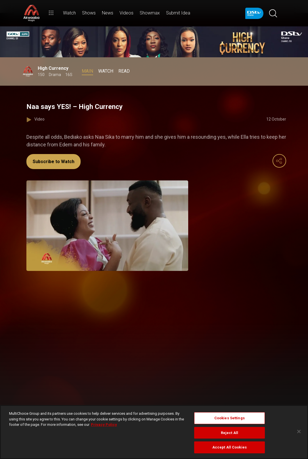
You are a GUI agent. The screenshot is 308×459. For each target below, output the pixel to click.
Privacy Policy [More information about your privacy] (104, 424)
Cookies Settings (229, 418)
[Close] (299, 431)
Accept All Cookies (229, 447)
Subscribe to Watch (53, 161)
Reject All (229, 433)
